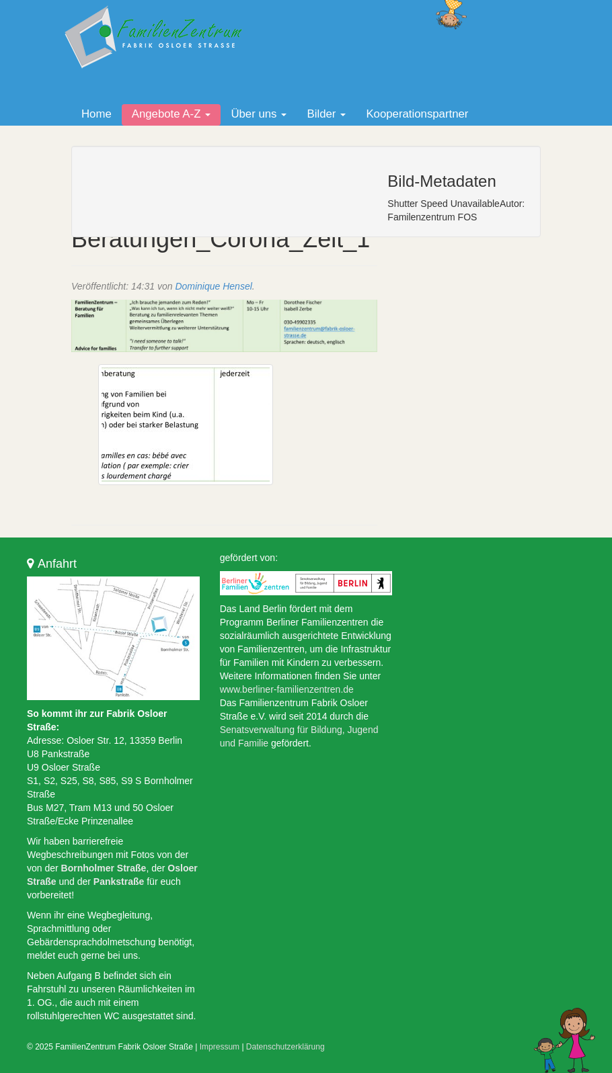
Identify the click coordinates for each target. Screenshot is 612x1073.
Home (96, 114)
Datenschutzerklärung (285, 1046)
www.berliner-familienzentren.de (287, 689)
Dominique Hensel (213, 286)
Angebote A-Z (171, 114)
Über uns (258, 114)
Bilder (326, 114)
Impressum (219, 1046)
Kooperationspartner (417, 114)
